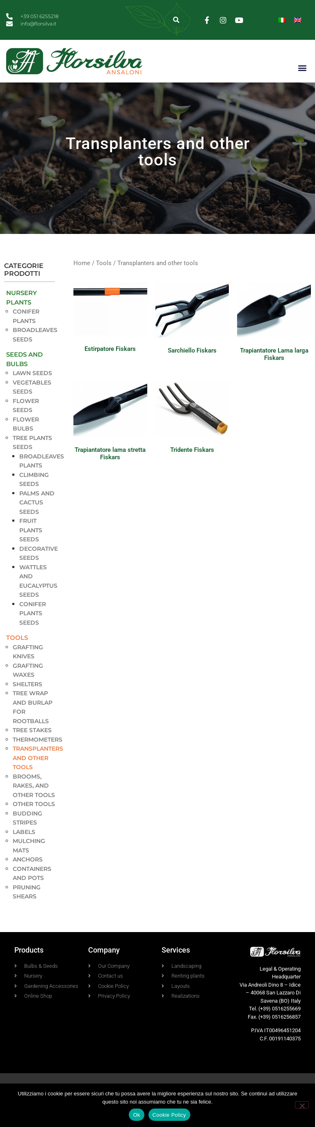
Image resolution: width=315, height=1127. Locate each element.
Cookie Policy (169, 1115)
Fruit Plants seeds (30, 543)
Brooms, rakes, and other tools (34, 798)
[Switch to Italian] (282, 19)
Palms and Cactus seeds (37, 515)
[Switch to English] (298, 19)
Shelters (27, 697)
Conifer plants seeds (32, 626)
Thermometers (37, 752)
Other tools (34, 817)
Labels (24, 844)
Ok (136, 1115)
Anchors (28, 872)
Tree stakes (32, 743)
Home (81, 275)
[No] (302, 1105)
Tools (17, 651)
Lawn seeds (32, 386)
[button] (176, 20)
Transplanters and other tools (38, 771)
